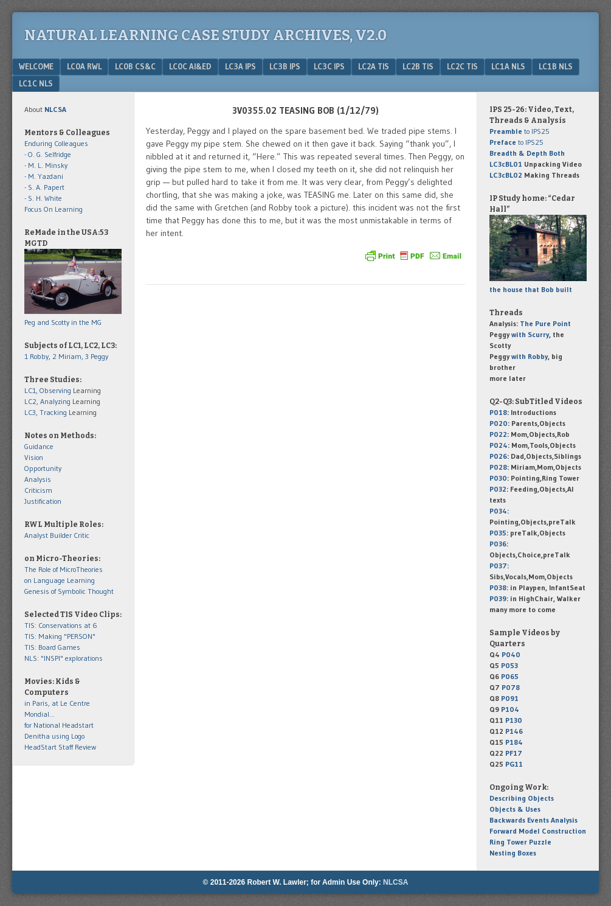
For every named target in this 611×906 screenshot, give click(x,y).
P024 (498, 445)
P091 (510, 698)
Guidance (39, 446)
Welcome (36, 66)
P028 (498, 467)
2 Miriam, (68, 356)
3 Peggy (96, 356)
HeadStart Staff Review (60, 746)
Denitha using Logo (54, 735)
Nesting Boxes (512, 852)
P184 (514, 742)
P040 (511, 654)
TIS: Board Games (52, 647)
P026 (498, 456)
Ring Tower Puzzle (520, 841)
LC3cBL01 (505, 164)
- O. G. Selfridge (47, 154)
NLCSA (395, 882)
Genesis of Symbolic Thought (69, 591)
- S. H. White (43, 198)
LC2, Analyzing (47, 401)
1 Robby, (38, 356)
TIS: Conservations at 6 (60, 625)
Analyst (36, 535)
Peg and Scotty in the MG (63, 322)
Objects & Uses (514, 809)
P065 (510, 676)
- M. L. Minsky (45, 165)
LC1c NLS (36, 83)
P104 (510, 709)
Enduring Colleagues (56, 143)
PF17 (513, 753)
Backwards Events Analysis (533, 819)
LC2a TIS (373, 66)
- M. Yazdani (43, 176)
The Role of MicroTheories (63, 569)
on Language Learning (59, 580)
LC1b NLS (556, 66)
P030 (498, 478)
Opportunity (42, 468)
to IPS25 (519, 131)
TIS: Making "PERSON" (59, 636)
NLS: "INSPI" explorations (63, 658)
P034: (499, 510)
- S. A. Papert (44, 187)
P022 (498, 434)
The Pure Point (545, 323)
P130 (513, 720)
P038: (498, 587)
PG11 (514, 763)
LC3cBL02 (505, 174)
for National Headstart (59, 725)
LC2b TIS (417, 66)
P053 (509, 665)
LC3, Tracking (45, 412)
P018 (498, 412)
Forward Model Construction (537, 830)
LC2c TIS (462, 66)
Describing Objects (521, 798)
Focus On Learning (53, 209)
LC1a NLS (508, 66)
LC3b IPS (284, 66)
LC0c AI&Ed (190, 66)
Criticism (38, 490)
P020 (498, 423)
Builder (61, 535)
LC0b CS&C (135, 66)
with (530, 334)
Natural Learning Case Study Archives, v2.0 (205, 35)
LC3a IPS (240, 66)
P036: (498, 543)
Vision (33, 457)
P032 (497, 488)
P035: (499, 532)
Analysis (37, 479)
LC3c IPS (329, 66)
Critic (81, 535)
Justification (42, 501)
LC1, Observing (47, 390)
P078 (511, 687)
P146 (514, 731)
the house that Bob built (530, 289)
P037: (499, 565)
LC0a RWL (84, 66)
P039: (498, 598)
